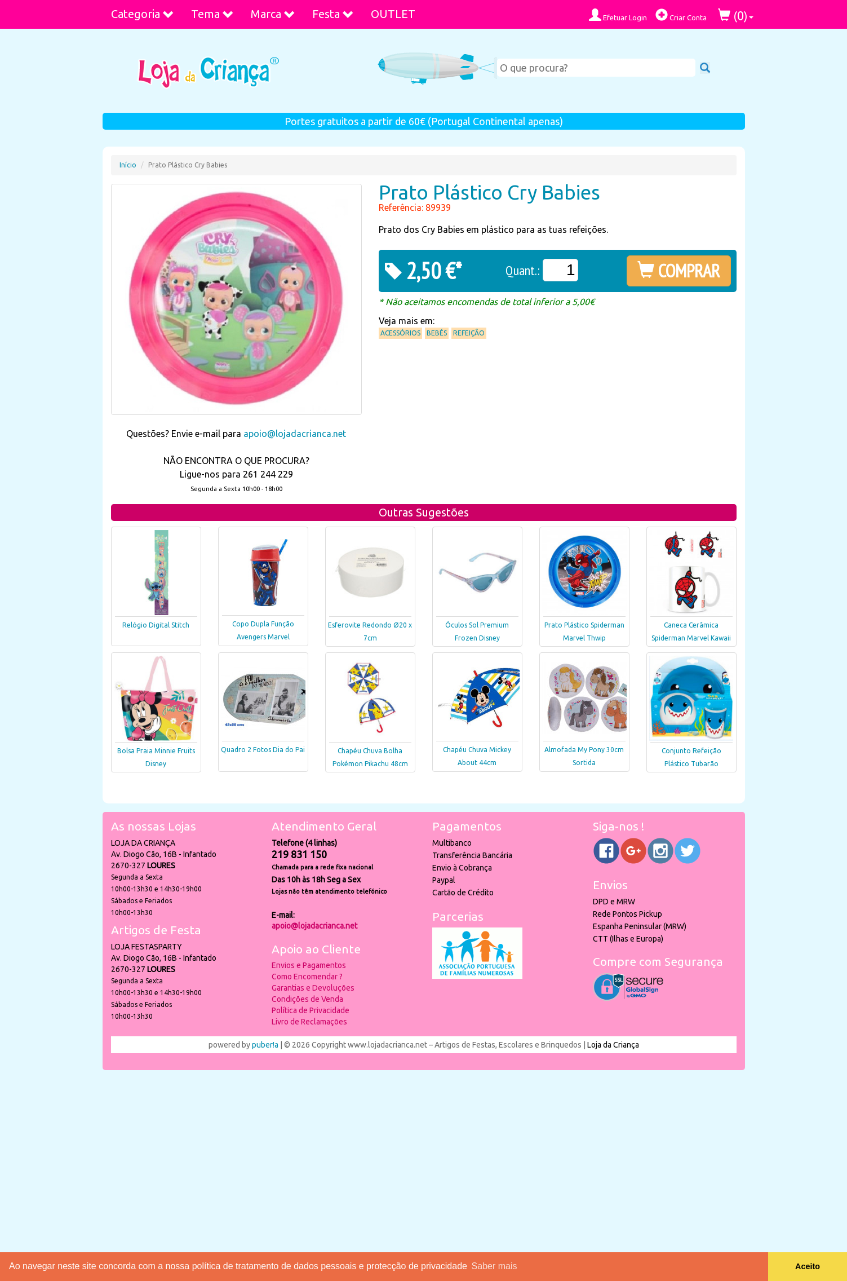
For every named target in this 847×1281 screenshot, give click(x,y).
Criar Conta (681, 14)
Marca (273, 13)
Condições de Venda (307, 999)
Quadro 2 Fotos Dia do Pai (263, 749)
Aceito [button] (807, 1266)
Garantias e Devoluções (313, 987)
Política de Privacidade (310, 1010)
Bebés (437, 333)
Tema (212, 13)
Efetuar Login (618, 14)
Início (127, 165)
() (735, 15)
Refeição (469, 333)
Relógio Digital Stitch (155, 625)
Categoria (142, 13)
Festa (333, 13)
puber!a (265, 1044)
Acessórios (400, 333)
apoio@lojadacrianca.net (294, 434)
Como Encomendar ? (307, 976)
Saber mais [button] (494, 1266)
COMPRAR (678, 270)
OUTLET (393, 13)
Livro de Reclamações (309, 1021)
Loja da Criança (613, 1044)
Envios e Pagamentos (309, 965)
